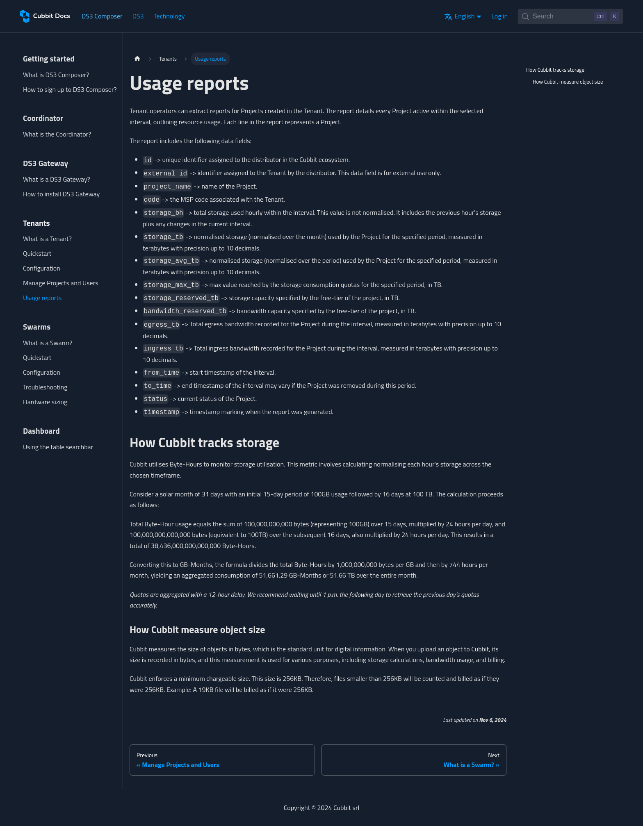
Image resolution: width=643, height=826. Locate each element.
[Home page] (137, 58)
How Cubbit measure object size (568, 81)
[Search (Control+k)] (570, 16)
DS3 (138, 16)
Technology (169, 16)
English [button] (459, 16)
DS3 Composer (102, 16)
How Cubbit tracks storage (555, 70)
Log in (499, 16)
